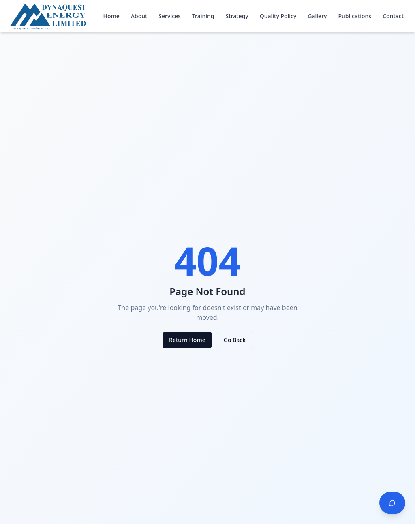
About (139, 16)
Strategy (237, 16)
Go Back (235, 340)
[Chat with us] (392, 503)
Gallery (317, 16)
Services (169, 16)
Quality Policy (278, 16)
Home (111, 16)
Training (203, 16)
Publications (354, 16)
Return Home (187, 340)
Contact (393, 16)
